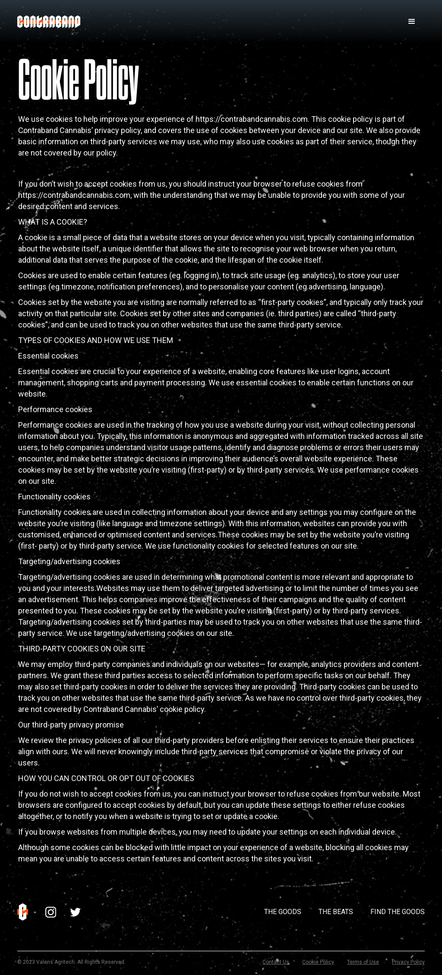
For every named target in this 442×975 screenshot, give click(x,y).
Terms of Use (363, 962)
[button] (412, 22)
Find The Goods (397, 912)
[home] (48, 21)
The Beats (336, 912)
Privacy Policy (408, 962)
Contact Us (275, 962)
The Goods (282, 912)
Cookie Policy (318, 962)
